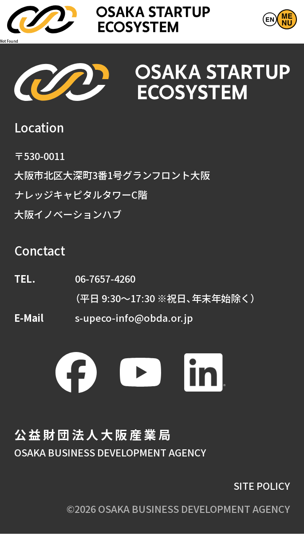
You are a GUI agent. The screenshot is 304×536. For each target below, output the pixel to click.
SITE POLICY (261, 488)
